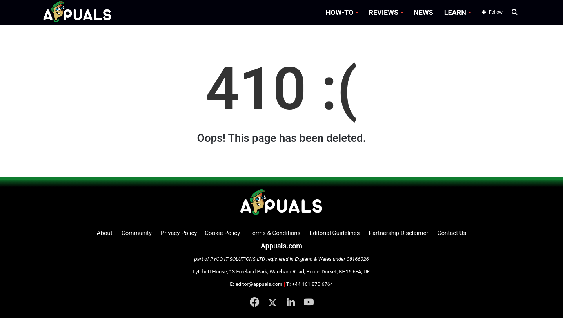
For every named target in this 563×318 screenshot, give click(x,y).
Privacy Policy (179, 233)
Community (137, 233)
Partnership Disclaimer (399, 233)
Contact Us (452, 233)
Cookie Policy (222, 233)
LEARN (455, 12)
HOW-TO (340, 12)
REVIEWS (383, 12)
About (105, 233)
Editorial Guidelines (335, 233)
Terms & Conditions (275, 233)
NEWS (423, 12)
